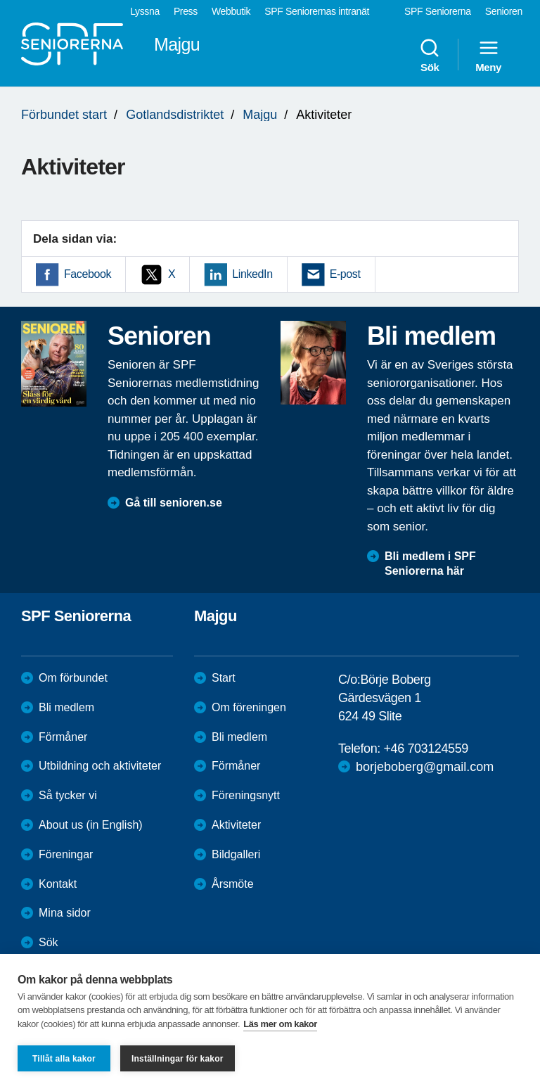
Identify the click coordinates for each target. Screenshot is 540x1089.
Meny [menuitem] (488, 54)
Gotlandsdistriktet (175, 114)
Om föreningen (249, 707)
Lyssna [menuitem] (145, 11)
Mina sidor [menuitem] (65, 913)
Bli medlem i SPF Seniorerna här (430, 563)
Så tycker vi (68, 795)
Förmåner (63, 737)
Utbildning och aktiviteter (100, 766)
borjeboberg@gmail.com (425, 767)
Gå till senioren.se (173, 503)
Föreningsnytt (246, 795)
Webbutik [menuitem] (231, 11)
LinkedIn (252, 274)
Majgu (260, 114)
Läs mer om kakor (280, 1024)
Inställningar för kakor (177, 1059)
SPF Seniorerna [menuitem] (437, 11)
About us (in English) (91, 825)
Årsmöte (233, 884)
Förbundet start (64, 114)
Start (224, 678)
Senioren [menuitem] (503, 11)
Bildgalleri (236, 854)
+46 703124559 (425, 748)
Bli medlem (66, 707)
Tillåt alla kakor (64, 1059)
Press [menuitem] (186, 11)
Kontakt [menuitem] (58, 884)
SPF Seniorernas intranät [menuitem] (316, 11)
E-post (345, 274)
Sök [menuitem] (429, 54)
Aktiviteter (236, 825)
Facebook (87, 274)
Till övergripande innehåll (0, 0)
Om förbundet (73, 678)
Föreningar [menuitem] (66, 854)
